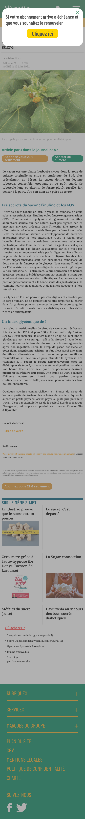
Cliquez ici (42, 33)
